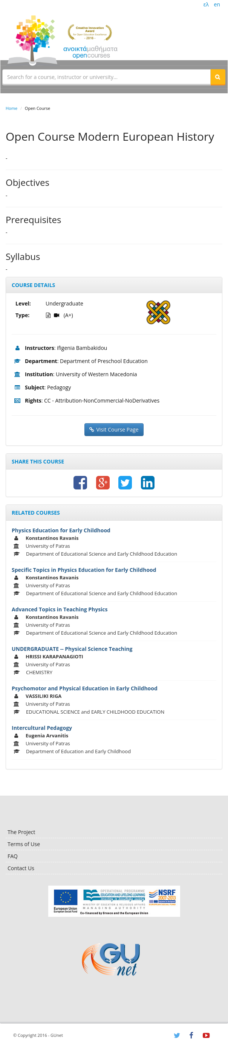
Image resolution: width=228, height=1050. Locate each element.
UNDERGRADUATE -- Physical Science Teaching (72, 648)
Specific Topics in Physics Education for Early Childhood (84, 569)
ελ (206, 4)
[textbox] (106, 76)
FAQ (13, 856)
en (217, 4)
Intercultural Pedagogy (42, 727)
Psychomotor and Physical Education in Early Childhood (85, 688)
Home (11, 108)
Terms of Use (24, 844)
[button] (217, 76)
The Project (21, 832)
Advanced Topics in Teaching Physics (60, 609)
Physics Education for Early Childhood (61, 530)
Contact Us (21, 868)
